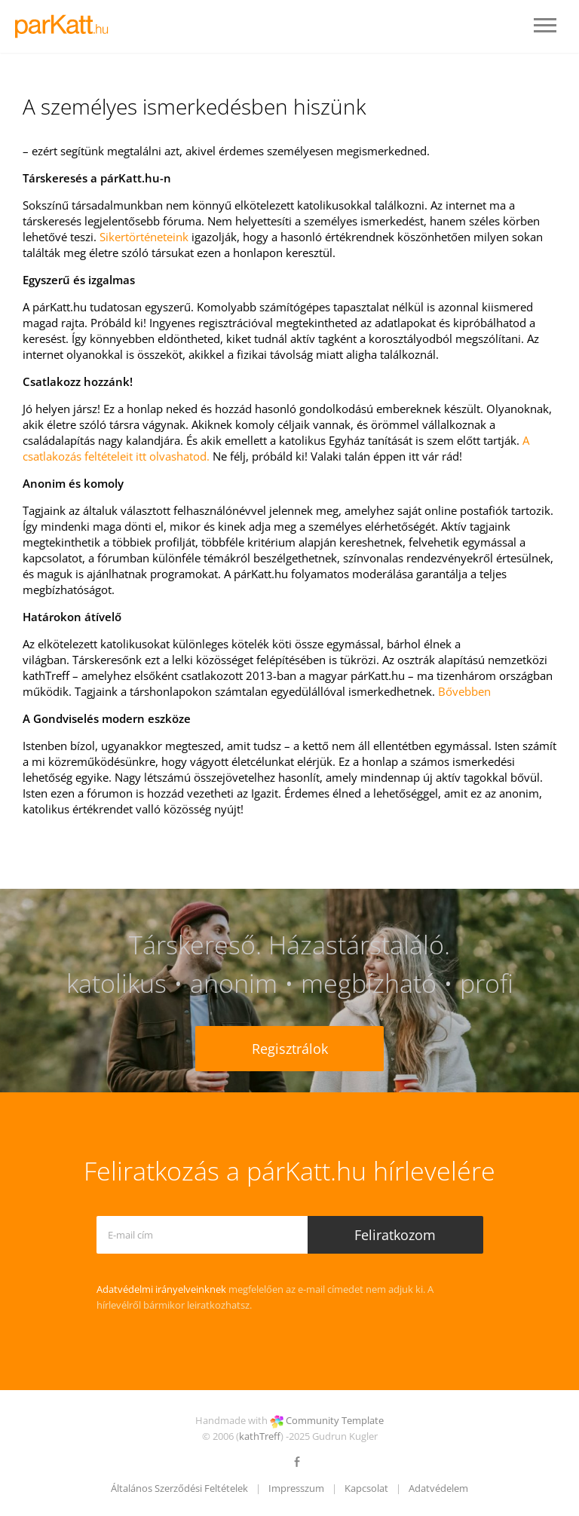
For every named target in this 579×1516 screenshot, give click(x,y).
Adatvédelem (438, 1488)
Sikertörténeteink (144, 236)
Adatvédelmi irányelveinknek (161, 1289)
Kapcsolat (366, 1488)
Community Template (335, 1420)
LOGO (66, 26)
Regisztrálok (290, 1049)
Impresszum (296, 1488)
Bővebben (464, 691)
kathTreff (259, 1436)
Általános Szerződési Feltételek (179, 1488)
